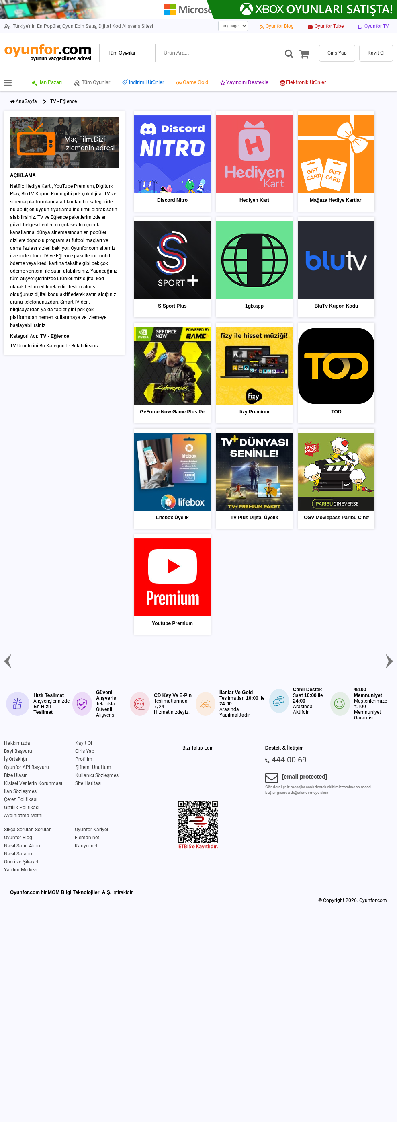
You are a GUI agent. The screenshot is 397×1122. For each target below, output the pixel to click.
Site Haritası (88, 783)
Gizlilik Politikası (21, 807)
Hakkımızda (17, 743)
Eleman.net (87, 837)
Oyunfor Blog (18, 837)
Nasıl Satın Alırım (23, 846)
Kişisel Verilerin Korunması (33, 783)
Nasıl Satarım (19, 854)
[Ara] (289, 53)
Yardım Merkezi (20, 870)
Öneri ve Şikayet (21, 862)
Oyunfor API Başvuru (26, 767)
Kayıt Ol (83, 743)
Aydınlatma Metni (23, 815)
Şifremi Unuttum (93, 767)
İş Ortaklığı (15, 759)
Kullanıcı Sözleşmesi (97, 775)
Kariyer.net (86, 846)
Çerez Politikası (20, 799)
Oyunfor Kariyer (91, 829)
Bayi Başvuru (18, 751)
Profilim (83, 759)
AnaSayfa (26, 101)
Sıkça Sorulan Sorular (27, 829)
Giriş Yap (84, 751)
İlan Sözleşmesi (21, 791)
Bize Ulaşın (16, 775)
